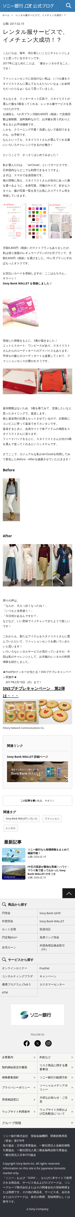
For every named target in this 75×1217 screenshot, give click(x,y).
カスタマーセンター (52, 984)
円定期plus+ (9, 937)
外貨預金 (7, 921)
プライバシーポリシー (16, 1087)
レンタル (10, 828)
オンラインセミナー (14, 968)
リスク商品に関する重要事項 (54, 1067)
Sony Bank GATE (50, 913)
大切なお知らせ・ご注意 (54, 1099)
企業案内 (7, 1057)
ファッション (52, 818)
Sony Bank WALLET (52, 921)
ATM (5, 992)
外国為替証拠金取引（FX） (52, 947)
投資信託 (45, 929)
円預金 (6, 913)
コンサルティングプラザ (17, 976)
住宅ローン (9, 947)
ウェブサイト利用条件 (16, 1111)
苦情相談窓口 (10, 1099)
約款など (45, 1057)
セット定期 (9, 929)
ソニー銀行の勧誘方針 (54, 1077)
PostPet (45, 968)
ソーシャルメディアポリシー (54, 1087)
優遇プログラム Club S (16, 984)
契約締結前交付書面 (14, 1067)
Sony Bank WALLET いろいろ (21, 818)
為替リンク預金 (49, 937)
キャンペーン (48, 976)
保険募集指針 (10, 1077)
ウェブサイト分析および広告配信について (54, 1111)
